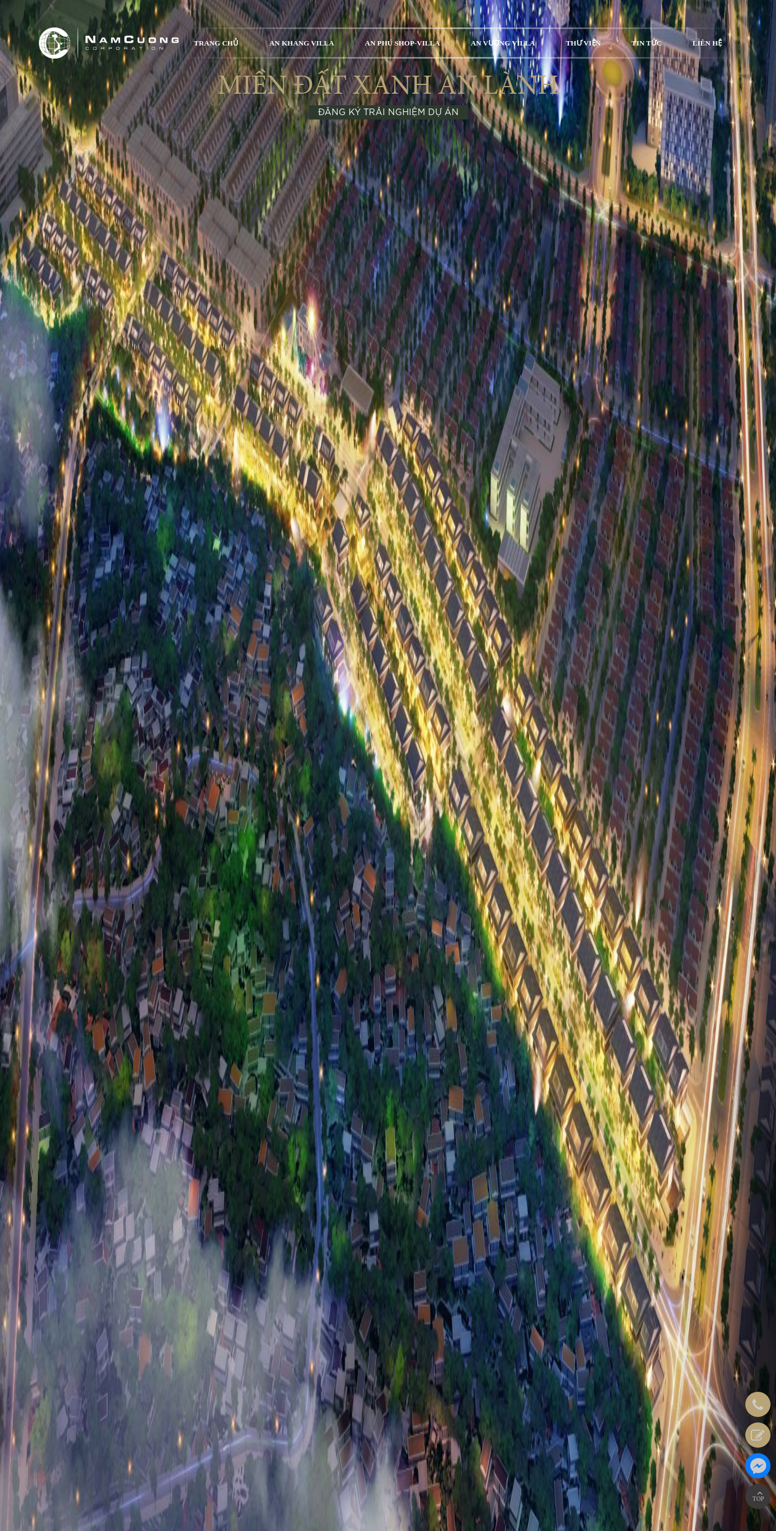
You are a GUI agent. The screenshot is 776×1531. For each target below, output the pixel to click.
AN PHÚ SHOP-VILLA (402, 43)
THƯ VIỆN (583, 43)
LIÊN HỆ (707, 43)
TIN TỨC (646, 43)
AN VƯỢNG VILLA (503, 43)
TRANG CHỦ (216, 43)
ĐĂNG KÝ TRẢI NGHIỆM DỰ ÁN (388, 112)
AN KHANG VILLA (301, 43)
